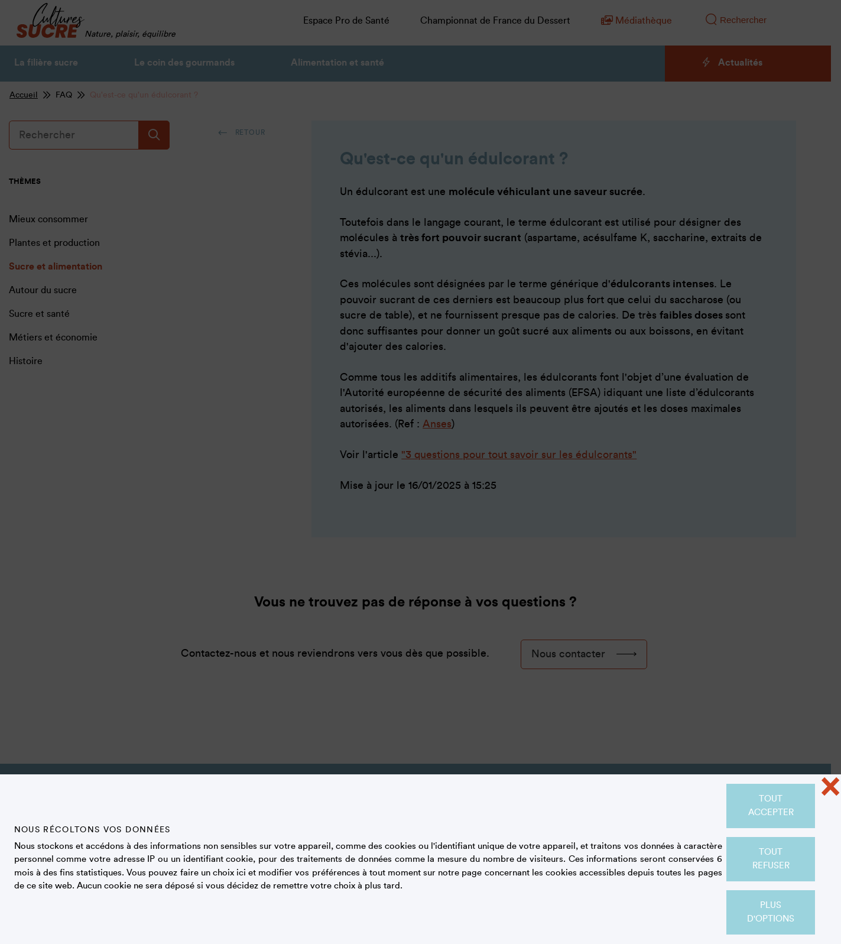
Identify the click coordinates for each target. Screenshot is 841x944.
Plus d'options (770, 912)
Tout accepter (771, 805)
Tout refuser (771, 859)
